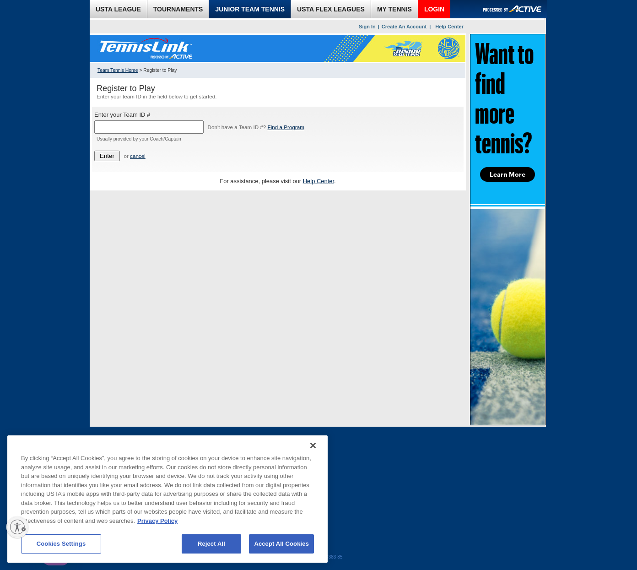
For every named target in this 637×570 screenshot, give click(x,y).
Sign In (367, 26)
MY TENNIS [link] (394, 9)
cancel (138, 156)
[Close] (313, 445)
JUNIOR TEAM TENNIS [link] (250, 9)
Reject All (211, 543)
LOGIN (434, 9)
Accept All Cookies (281, 543)
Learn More (507, 174)
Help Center (449, 26)
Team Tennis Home (117, 70)
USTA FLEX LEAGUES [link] (331, 9)
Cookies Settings (61, 543)
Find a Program (286, 127)
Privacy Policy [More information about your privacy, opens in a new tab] (157, 520)
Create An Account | (406, 26)
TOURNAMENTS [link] (178, 9)
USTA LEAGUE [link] (118, 9)
